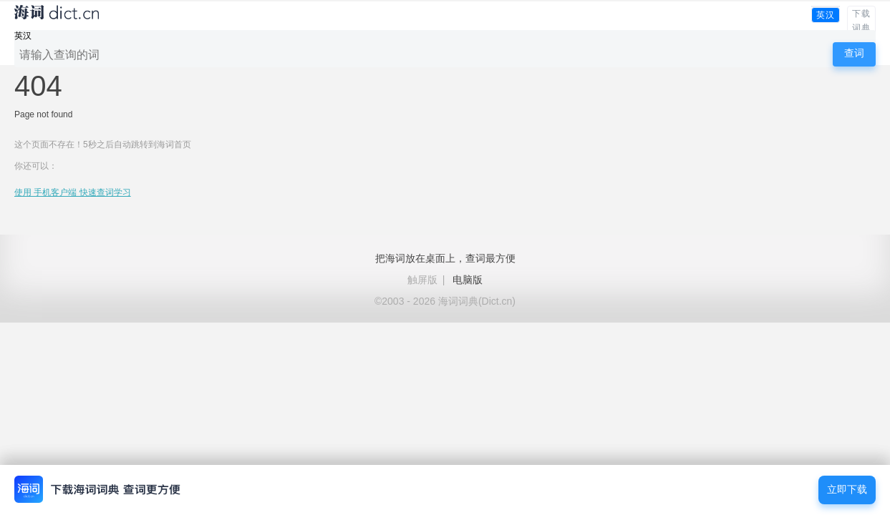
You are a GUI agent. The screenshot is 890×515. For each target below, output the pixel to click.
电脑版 (468, 279)
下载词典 (861, 21)
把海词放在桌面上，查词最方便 (445, 258)
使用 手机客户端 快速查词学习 (72, 192)
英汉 (825, 15)
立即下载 (847, 489)
